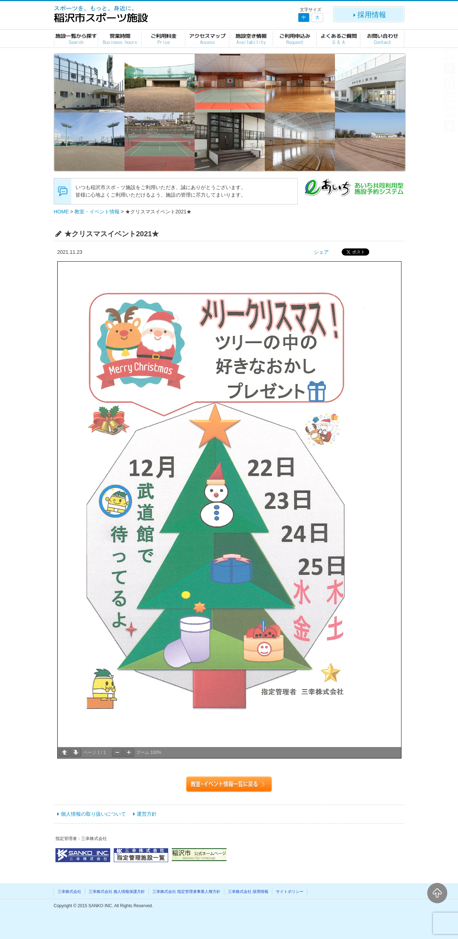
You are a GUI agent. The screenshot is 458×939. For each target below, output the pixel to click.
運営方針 (147, 814)
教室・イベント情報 (97, 211)
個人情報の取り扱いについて (93, 814)
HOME (61, 211)
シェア (321, 252)
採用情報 (369, 15)
